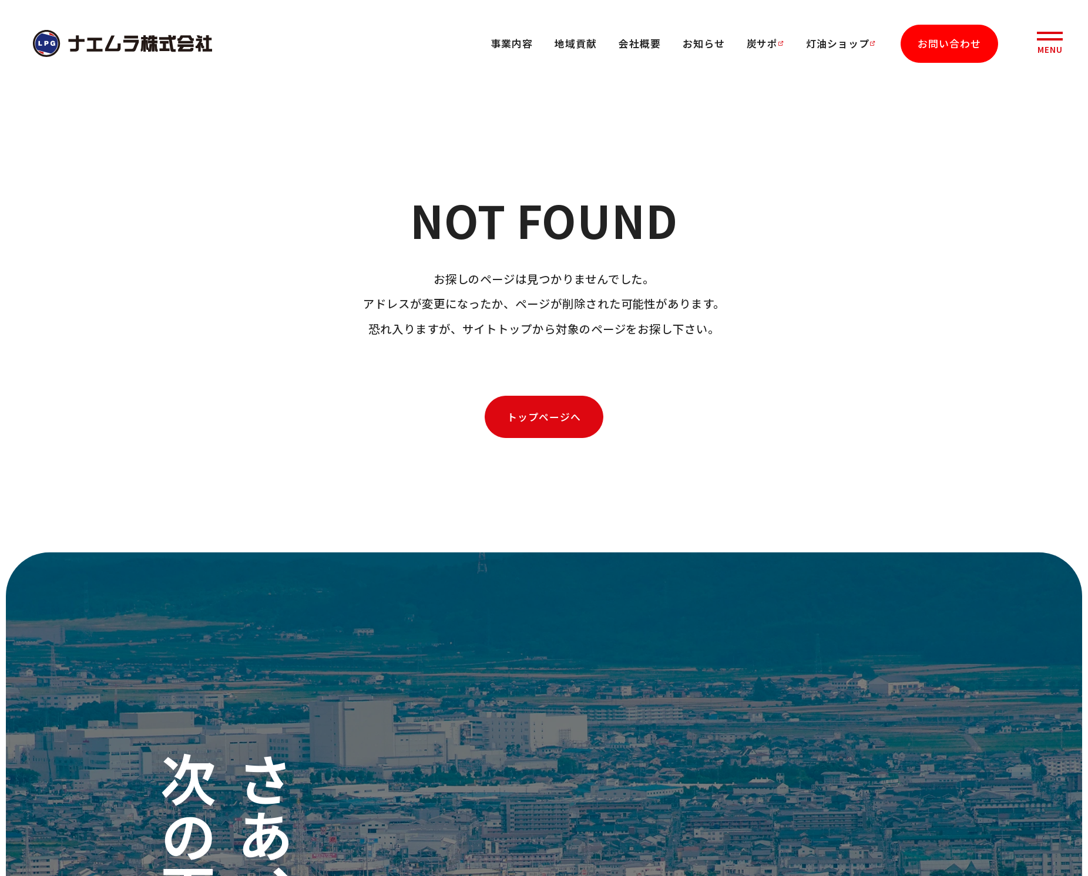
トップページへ (543, 416)
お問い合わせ (949, 43)
